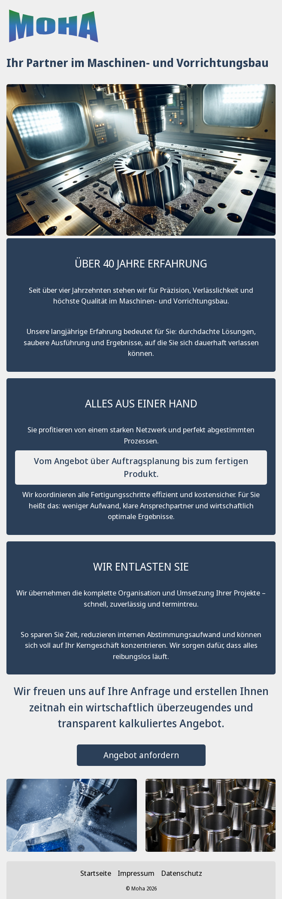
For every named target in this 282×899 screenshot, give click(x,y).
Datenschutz (181, 873)
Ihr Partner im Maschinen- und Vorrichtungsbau (137, 62)
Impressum (136, 873)
